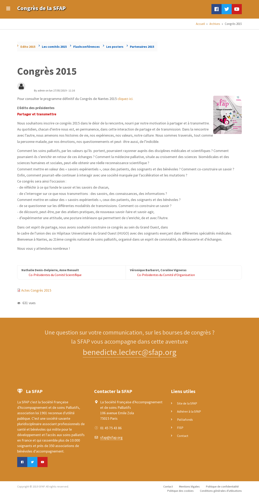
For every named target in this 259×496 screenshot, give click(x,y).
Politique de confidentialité (222, 486)
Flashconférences (86, 47)
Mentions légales (189, 486)
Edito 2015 (27, 47)
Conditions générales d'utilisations (221, 491)
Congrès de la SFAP (41, 8)
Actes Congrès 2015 (36, 290)
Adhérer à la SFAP (189, 411)
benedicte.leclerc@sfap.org (129, 352)
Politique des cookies (180, 491)
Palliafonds (185, 419)
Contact (182, 436)
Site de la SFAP (187, 403)
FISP (180, 428)
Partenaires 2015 (142, 47)
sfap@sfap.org (111, 437)
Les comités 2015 (54, 47)
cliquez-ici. (125, 98)
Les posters (114, 47)
